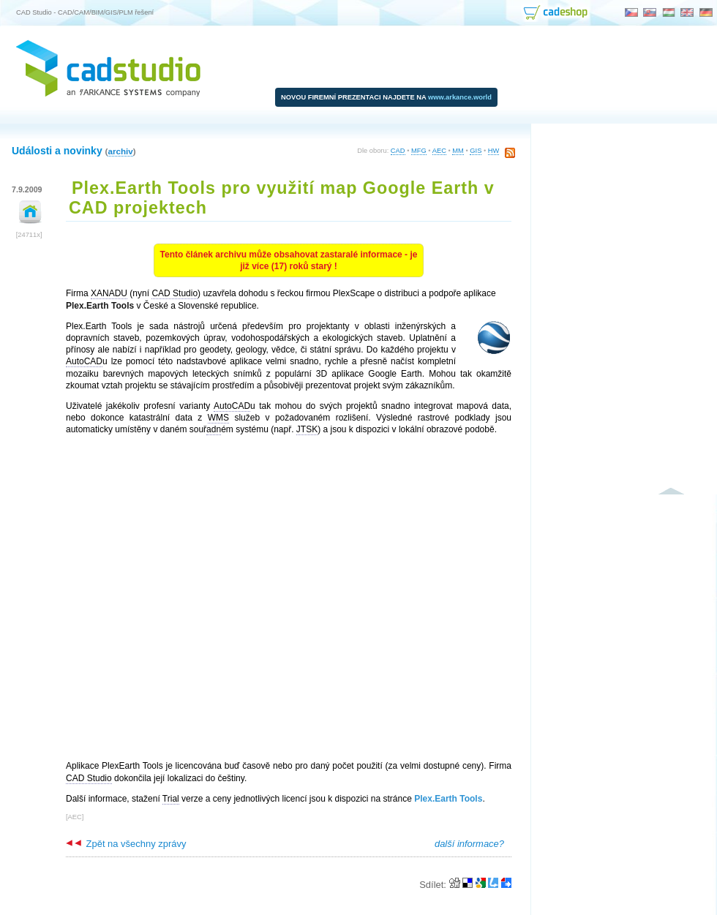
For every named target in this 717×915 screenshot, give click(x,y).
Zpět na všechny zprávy (126, 843)
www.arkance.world (460, 97)
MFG (419, 150)
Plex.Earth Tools (448, 799)
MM (458, 150)
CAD (398, 150)
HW (494, 150)
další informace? (469, 843)
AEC (439, 150)
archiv (120, 151)
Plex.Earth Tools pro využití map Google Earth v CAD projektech (282, 197)
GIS (475, 150)
